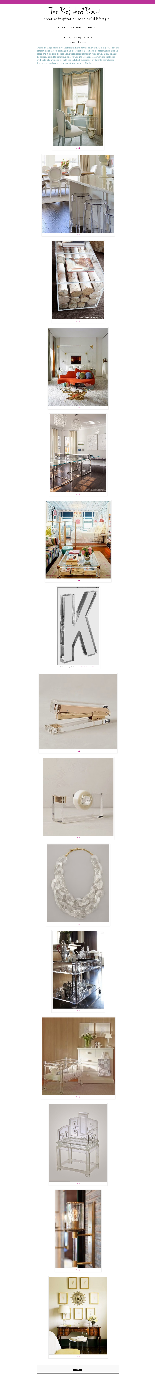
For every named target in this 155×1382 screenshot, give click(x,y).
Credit (78, 235)
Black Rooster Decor (89, 667)
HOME (62, 27)
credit (78, 148)
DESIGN (76, 27)
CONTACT (93, 27)
